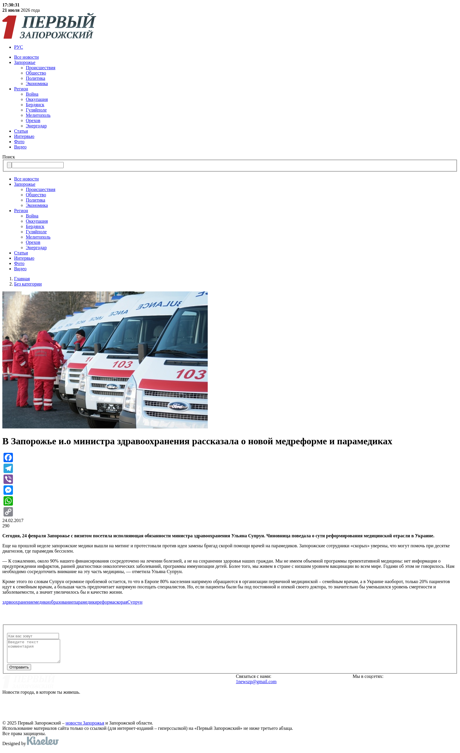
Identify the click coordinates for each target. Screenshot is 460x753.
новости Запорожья (85, 727)
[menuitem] (236, 47)
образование (61, 602)
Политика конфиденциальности (157, 707)
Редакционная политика (148, 698)
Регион (21, 88)
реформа (105, 602)
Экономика (37, 83)
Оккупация (37, 99)
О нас (126, 681)
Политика (35, 78)
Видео (20, 146)
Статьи (21, 131)
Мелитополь (38, 115)
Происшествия (40, 67)
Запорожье (24, 62)
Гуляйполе (36, 109)
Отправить (19, 671)
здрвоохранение (18, 602)
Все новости (26, 57)
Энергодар (36, 125)
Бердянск (35, 104)
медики (41, 602)
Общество (36, 72)
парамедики (85, 602)
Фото (19, 141)
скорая (121, 602)
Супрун (134, 602)
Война (32, 94)
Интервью (24, 136)
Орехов (33, 120)
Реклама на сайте (140, 690)
